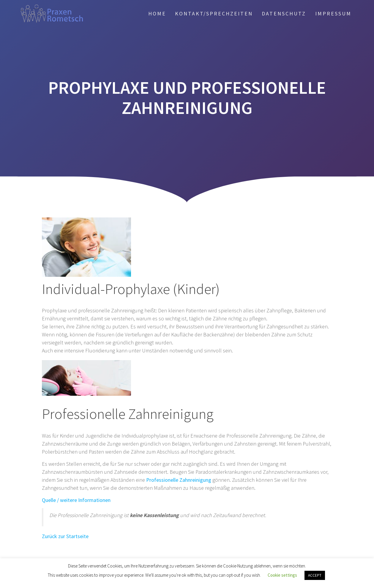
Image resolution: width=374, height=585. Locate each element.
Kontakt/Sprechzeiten (214, 13)
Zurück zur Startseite (65, 536)
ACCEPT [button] (314, 575)
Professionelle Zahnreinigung (178, 479)
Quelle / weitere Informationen (76, 500)
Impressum (333, 13)
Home (157, 13)
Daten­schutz (284, 13)
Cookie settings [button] (282, 575)
